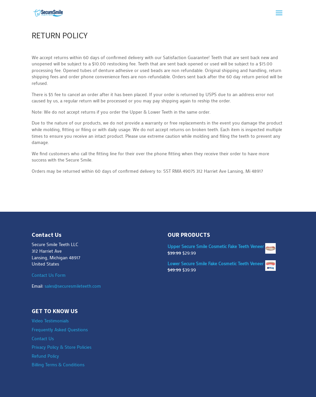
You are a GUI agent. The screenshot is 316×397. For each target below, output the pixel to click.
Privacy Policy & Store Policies (61, 347)
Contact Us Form (49, 275)
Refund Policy (45, 356)
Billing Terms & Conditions (58, 364)
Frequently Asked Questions (60, 329)
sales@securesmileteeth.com (73, 286)
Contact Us (43, 338)
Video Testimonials (50, 320)
